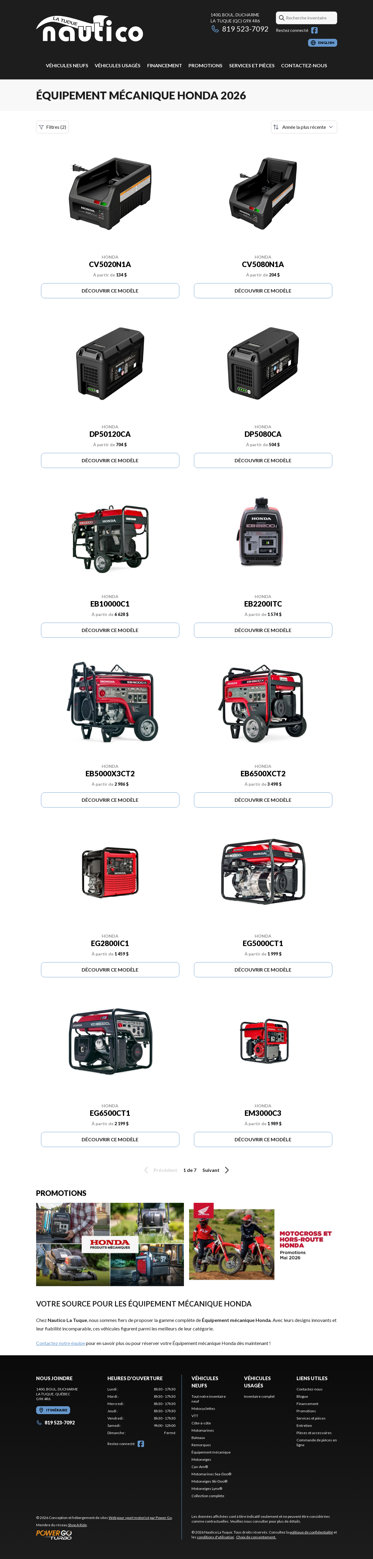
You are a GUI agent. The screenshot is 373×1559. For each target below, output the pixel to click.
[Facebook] (314, 30)
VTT (195, 1415)
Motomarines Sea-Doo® (211, 1474)
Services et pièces (252, 65)
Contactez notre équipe (60, 1343)
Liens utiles (312, 1378)
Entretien (304, 1425)
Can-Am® (200, 1466)
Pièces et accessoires (314, 1432)
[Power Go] (104, 1535)
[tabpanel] (141, 1411)
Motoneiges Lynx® (207, 1488)
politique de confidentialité (311, 1532)
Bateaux (198, 1437)
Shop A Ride (77, 1525)
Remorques (201, 1445)
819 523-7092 (240, 28)
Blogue (302, 1396)
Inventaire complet (259, 1396)
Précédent (159, 1170)
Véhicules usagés (118, 65)
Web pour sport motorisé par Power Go (140, 1517)
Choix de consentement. (256, 1537)
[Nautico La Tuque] (89, 29)
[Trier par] (304, 127)
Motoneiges (201, 1459)
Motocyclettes (203, 1408)
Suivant (216, 1170)
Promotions (205, 65)
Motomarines (203, 1430)
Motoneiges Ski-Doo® (209, 1481)
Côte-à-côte (201, 1423)
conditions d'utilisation (215, 1537)
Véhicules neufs (67, 65)
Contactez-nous (304, 65)
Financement (164, 65)
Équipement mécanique (211, 1452)
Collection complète (208, 1496)
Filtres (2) (52, 127)
